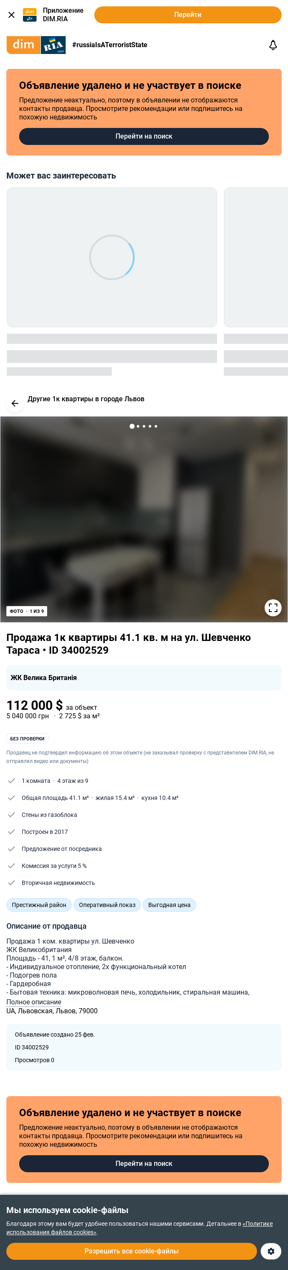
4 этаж (66, 780)
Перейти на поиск (144, 136)
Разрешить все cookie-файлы (132, 1251)
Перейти (187, 15)
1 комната (36, 780)
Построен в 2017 (45, 831)
